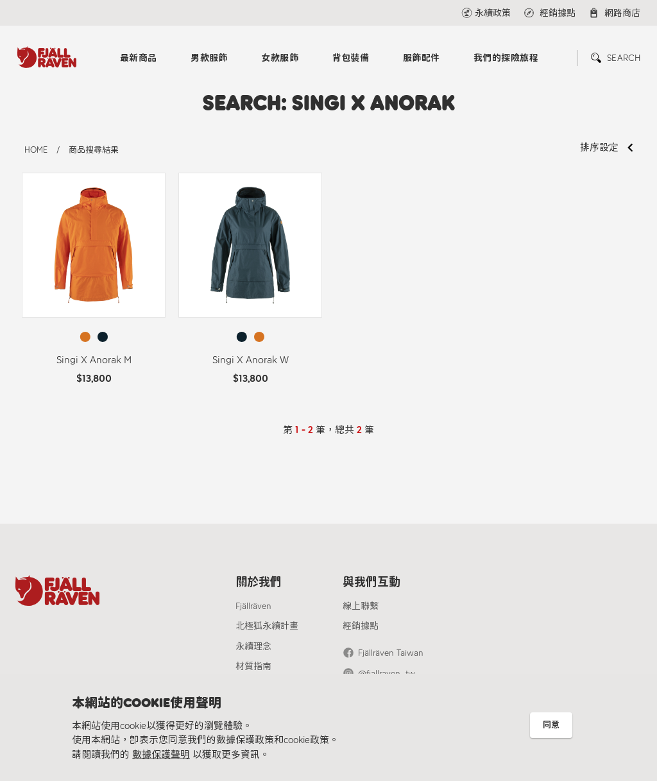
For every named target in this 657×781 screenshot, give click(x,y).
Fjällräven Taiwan (390, 653)
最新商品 (138, 58)
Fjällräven (253, 606)
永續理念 (253, 646)
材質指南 (253, 666)
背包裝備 (351, 58)
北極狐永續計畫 (266, 626)
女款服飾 (279, 58)
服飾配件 (421, 58)
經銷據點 (361, 626)
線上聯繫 (361, 606)
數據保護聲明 (161, 754)
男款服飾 (209, 58)
